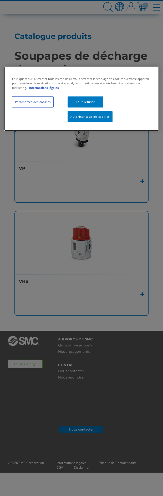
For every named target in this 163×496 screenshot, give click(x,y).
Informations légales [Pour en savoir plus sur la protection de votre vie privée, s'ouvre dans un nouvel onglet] (44, 88)
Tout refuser (85, 102)
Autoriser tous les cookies (90, 117)
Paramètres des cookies (33, 102)
